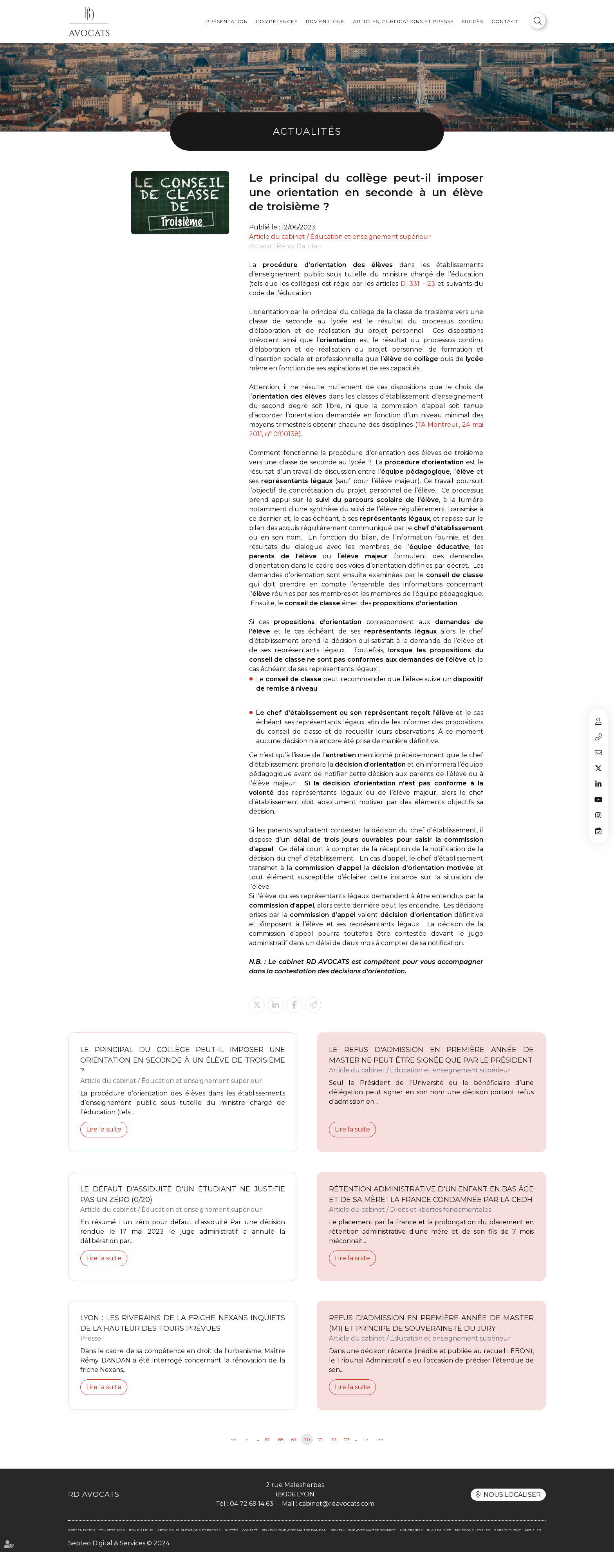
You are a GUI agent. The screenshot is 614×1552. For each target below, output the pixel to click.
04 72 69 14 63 (598, 737)
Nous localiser (512, 1494)
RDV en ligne (325, 21)
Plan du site (439, 1530)
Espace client (598, 721)
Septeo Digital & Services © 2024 (119, 1543)
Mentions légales (472, 1530)
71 (320, 1439)
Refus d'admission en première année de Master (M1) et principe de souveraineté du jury (431, 1323)
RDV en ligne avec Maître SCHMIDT (363, 1530)
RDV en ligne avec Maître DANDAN (294, 1530)
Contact (504, 21)
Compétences (277, 21)
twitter (598, 768)
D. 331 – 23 (418, 283)
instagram (598, 815)
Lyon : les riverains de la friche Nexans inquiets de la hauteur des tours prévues (182, 1323)
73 (347, 1439)
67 (267, 1439)
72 (333, 1439)
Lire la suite (103, 1129)
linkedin (598, 784)
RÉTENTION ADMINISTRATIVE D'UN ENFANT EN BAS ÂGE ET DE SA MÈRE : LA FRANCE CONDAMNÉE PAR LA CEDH (431, 1194)
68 (281, 1439)
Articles (533, 1530)
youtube (598, 799)
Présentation (227, 21)
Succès (472, 21)
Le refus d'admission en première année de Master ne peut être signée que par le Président (431, 1055)
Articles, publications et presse (403, 21)
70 (307, 1439)
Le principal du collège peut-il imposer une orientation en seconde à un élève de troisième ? (182, 1060)
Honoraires (411, 1530)
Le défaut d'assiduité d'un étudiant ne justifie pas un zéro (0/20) (182, 1194)
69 (293, 1439)
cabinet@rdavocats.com (598, 752)
